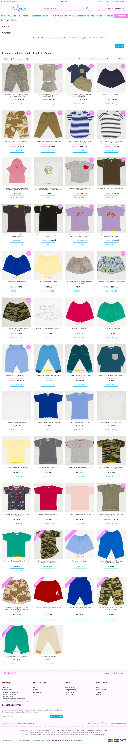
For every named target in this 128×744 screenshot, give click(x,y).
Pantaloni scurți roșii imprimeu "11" (48, 608)
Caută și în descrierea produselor (95, 38)
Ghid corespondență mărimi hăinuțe (13, 699)
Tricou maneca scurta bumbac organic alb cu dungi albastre (79, 142)
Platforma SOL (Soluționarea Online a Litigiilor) (67, 740)
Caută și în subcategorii (71, 38)
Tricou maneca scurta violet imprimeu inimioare (111, 235)
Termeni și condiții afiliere (10, 694)
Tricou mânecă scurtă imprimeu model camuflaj (111, 468)
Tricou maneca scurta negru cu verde (48, 235)
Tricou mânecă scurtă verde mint (16, 561)
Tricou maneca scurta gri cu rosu (79, 467)
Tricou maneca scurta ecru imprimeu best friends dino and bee (48, 189)
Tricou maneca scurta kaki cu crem (111, 188)
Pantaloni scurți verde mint (111, 328)
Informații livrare (7, 690)
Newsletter (99, 694)
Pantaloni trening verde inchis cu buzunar (80, 376)
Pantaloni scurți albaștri (17, 281)
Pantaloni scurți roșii (79, 328)
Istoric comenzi (101, 690)
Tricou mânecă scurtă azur (80, 422)
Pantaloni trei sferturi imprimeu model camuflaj (111, 608)
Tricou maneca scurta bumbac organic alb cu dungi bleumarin (111, 142)
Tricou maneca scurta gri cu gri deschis (48, 468)
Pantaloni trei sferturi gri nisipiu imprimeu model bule (17, 95)
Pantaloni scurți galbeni (48, 281)
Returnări (36, 690)
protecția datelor (99, 734)
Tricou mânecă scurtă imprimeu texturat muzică (17, 515)
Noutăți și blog (69, 692)
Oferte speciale (70, 694)
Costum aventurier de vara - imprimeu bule (48, 95)
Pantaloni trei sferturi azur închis (17, 375)
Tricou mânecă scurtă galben (17, 467)
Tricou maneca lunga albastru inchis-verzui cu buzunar (111, 376)
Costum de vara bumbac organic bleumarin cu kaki (80, 95)
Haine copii (5, 20)
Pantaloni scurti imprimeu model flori (111, 281)
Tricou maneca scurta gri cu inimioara (79, 189)
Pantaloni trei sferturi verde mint (17, 656)
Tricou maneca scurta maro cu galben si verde (16, 235)
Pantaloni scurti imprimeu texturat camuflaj (17, 329)
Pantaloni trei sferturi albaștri (80, 608)
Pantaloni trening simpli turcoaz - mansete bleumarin (48, 376)
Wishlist (98, 692)
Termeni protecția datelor (10, 692)
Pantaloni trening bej (48, 656)
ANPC (48, 740)
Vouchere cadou (70, 687)
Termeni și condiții (7, 696)
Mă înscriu (56, 716)
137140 (42, 740)
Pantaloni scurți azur (79, 561)
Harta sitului (37, 692)
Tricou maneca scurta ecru (111, 422)
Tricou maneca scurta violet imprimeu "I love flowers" (79, 235)
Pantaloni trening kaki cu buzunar (48, 141)
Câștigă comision (70, 690)
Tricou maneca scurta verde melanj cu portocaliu (111, 515)
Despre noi (5, 687)
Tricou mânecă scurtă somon (80, 514)
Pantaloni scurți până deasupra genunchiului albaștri (111, 561)
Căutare (14, 20)
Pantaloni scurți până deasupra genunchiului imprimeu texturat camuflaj (17, 609)
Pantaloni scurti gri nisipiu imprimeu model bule (80, 282)
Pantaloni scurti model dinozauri (48, 328)
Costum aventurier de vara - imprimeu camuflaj (48, 561)
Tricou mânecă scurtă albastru (48, 422)
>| (15, 673)
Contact (35, 687)
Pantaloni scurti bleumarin (111, 94)
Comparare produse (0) (20, 59)
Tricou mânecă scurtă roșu (48, 514)
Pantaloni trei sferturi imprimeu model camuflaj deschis (17, 142)
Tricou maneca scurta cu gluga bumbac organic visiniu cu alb (17, 189)
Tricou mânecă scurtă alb (16, 422)
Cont (97, 687)
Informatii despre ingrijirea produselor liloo (15, 701)
